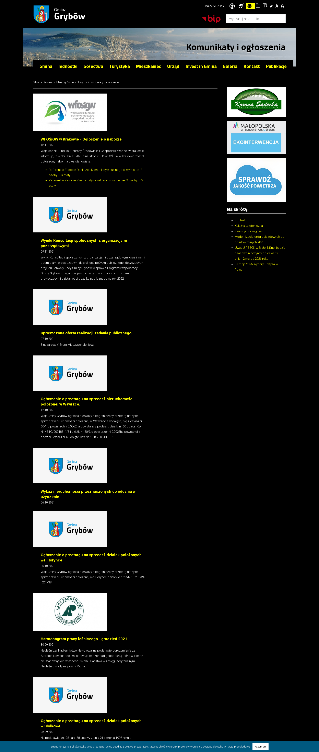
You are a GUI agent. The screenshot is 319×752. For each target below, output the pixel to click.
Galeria (230, 66)
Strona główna (42, 82)
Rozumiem (261, 746)
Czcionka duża (283, 5)
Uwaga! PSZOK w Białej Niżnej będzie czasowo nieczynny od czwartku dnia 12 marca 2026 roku (260, 253)
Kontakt (252, 66)
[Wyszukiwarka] (251, 18)
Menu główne (65, 82)
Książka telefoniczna (249, 226)
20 (148, 600)
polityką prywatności (136, 746)
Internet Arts (55, 721)
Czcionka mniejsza (272, 5)
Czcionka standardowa (277, 5)
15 (115, 600)
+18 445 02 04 (250, 682)
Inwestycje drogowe (249, 231)
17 (134, 600)
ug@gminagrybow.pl (254, 687)
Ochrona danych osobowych (131, 715)
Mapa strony (214, 6)
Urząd (80, 82)
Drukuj (42, 608)
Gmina (69, 14)
